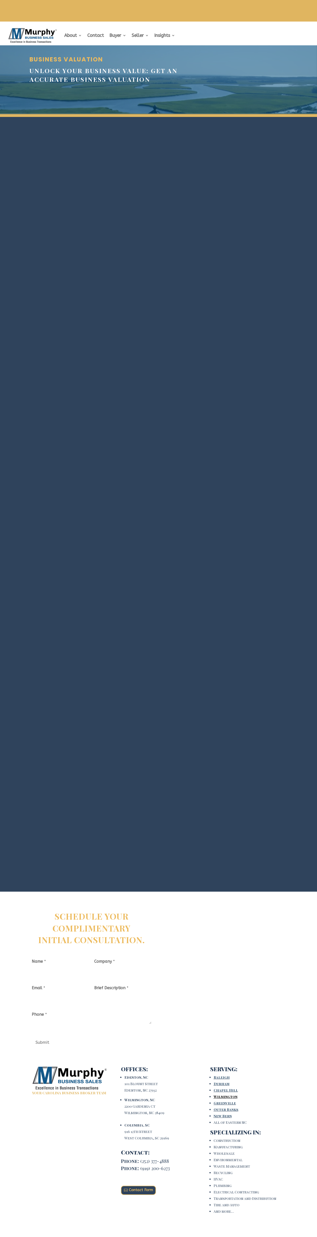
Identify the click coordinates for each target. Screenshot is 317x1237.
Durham (222, 1083)
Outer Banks (226, 1109)
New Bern (223, 1116)
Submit (42, 1042)
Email (38, 988)
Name (39, 961)
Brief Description (111, 988)
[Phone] (60, 1025)
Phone (39, 1014)
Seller (138, 35)
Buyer (115, 35)
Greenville (225, 1103)
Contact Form (141, 1190)
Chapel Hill (226, 1090)
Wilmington (225, 1096)
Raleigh (222, 1077)
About (70, 35)
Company (104, 961)
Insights (162, 35)
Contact (95, 35)
